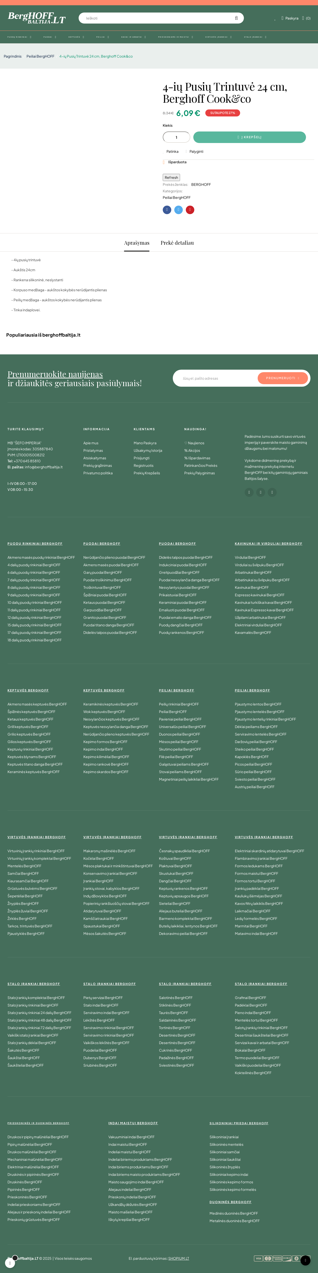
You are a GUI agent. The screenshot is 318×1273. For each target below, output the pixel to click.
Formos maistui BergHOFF (256, 873)
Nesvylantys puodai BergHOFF (184, 587)
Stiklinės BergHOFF (175, 1005)
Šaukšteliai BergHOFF (26, 1065)
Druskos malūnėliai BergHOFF (32, 1152)
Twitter (178, 210)
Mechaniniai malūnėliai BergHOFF (35, 1159)
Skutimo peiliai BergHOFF (180, 749)
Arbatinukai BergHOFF (253, 572)
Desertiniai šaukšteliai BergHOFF (261, 1035)
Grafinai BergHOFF (250, 997)
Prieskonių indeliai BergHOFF (132, 1197)
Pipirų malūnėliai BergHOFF (30, 1144)
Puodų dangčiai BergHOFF (181, 625)
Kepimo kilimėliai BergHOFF (106, 756)
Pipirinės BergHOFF (24, 1189)
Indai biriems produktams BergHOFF (138, 1167)
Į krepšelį (250, 137)
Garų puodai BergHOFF (102, 572)
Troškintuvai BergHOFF (102, 587)
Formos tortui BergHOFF (255, 881)
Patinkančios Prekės (200, 465)
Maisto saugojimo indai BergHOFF (136, 1182)
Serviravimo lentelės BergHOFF (260, 734)
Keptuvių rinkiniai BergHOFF (30, 749)
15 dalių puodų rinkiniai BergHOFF (35, 625)
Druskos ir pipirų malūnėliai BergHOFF (38, 1137)
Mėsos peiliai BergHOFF (178, 741)
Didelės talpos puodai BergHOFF (110, 632)
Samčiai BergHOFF (23, 873)
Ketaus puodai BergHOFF (104, 602)
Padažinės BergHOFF (176, 1057)
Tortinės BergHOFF (174, 1027)
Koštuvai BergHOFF (175, 858)
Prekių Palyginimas (199, 473)
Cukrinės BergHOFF (175, 1050)
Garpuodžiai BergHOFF (102, 610)
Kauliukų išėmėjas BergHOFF (258, 896)
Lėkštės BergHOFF (99, 1020)
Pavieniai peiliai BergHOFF (180, 719)
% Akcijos (192, 450)
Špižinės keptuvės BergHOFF (31, 711)
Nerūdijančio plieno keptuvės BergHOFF (116, 734)
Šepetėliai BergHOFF (25, 896)
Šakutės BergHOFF (23, 1050)
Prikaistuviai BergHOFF (178, 595)
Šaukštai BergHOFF (24, 1057)
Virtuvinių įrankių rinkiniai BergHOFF (36, 850)
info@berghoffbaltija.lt (44, 467)
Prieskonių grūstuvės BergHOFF (34, 1219)
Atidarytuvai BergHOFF (102, 911)
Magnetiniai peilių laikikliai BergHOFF (189, 779)
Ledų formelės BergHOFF (256, 918)
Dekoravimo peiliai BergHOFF (183, 933)
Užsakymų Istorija (148, 450)
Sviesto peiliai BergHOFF (255, 779)
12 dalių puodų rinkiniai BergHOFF (34, 617)
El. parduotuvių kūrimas (148, 1258)
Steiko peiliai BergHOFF (254, 749)
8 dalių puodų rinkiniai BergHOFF (34, 587)
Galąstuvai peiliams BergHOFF (184, 764)
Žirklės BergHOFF (22, 918)
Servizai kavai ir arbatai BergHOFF (262, 1042)
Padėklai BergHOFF (251, 1005)
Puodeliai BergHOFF (100, 1050)
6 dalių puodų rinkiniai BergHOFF (34, 572)
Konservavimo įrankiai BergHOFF (110, 873)
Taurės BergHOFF (173, 1012)
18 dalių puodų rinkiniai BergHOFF (35, 640)
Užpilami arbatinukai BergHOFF (260, 617)
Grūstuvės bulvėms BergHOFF (32, 888)
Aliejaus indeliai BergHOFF (129, 1189)
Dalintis (167, 210)
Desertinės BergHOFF (177, 1035)
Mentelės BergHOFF (24, 866)
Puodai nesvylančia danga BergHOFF (189, 580)
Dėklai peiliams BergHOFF (256, 726)
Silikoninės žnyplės (225, 1167)
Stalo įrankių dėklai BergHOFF (32, 1042)
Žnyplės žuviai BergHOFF (28, 911)
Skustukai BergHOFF (176, 873)
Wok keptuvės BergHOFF (104, 711)
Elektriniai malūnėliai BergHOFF (33, 1167)
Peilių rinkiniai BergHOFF (179, 704)
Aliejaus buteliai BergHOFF (180, 911)
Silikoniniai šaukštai (225, 1159)
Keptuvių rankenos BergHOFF (183, 888)
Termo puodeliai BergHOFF (257, 1057)
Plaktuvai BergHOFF (175, 866)
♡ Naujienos (194, 443)
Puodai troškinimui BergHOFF (107, 580)
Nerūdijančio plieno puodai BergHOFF (114, 557)
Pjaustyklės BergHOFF (26, 933)
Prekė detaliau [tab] (177, 242)
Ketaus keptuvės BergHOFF (30, 719)
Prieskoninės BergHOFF (27, 1197)
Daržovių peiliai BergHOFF (256, 741)
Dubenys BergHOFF (99, 1057)
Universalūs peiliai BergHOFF (182, 726)
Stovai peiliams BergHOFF (180, 771)
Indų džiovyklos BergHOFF (105, 896)
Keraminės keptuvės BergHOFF (34, 771)
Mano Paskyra (145, 443)
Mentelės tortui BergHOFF (256, 1020)
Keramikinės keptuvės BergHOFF (110, 704)
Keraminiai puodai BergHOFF (183, 602)
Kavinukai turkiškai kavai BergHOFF (263, 602)
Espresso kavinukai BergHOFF (259, 595)
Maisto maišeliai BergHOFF (130, 1212)
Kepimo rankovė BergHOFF (106, 764)
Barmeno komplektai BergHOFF (185, 918)
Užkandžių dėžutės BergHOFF (132, 1204)
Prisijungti (141, 458)
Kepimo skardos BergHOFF (105, 771)
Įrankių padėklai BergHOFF (257, 888)
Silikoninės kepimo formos (231, 1182)
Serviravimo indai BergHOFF (106, 1012)
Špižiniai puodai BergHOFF (105, 595)
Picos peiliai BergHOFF (253, 764)
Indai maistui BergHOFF (127, 1144)
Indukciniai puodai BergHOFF (183, 564)
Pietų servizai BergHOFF (103, 997)
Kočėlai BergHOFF (98, 858)
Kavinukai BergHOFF (252, 587)
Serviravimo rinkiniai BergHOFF (108, 1027)
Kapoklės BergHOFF (252, 756)
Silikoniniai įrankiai (224, 1137)
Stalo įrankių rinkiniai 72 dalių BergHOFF (39, 1027)
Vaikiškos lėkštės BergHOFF (106, 1042)
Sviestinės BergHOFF (176, 1065)
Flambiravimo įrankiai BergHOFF (261, 858)
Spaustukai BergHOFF (101, 926)
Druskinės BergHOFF (25, 1182)
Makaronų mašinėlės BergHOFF (109, 850)
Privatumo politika (98, 473)
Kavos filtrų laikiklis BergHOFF (259, 903)
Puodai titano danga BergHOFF (108, 625)
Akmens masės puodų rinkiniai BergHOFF (41, 557)
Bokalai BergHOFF (250, 1050)
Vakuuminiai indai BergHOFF (131, 1137)
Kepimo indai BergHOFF (103, 749)
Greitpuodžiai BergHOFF (179, 572)
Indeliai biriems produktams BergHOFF (140, 1159)
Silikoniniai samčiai (225, 1152)
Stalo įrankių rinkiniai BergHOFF (33, 1005)
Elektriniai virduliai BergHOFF (258, 625)
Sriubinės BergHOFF (100, 1065)
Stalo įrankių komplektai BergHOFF (36, 997)
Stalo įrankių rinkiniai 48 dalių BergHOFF (40, 1020)
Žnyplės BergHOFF (23, 903)
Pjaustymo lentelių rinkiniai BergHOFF (265, 719)
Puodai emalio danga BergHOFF (185, 617)
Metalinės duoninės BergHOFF (235, 1220)
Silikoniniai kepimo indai (229, 1174)
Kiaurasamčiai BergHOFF (28, 881)
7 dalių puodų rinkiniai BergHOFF (34, 580)
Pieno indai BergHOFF (253, 1012)
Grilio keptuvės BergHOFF (29, 734)
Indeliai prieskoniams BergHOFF (34, 1204)
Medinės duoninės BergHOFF (234, 1213)
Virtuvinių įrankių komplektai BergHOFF (39, 858)
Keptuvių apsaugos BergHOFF (184, 896)
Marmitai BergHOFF (251, 926)
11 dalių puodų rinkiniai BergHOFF (34, 610)
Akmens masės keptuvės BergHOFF (37, 704)
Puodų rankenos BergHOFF (181, 632)
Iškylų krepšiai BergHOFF (129, 1219)
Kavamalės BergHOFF (253, 632)
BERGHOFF (201, 184)
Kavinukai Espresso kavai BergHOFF (264, 610)
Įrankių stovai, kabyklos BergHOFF (111, 888)
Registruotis (143, 465)
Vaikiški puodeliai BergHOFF (258, 1065)
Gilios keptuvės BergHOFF (29, 741)
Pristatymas (93, 450)
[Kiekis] (176, 137)
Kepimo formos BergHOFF (105, 741)
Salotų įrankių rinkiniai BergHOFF (261, 1027)
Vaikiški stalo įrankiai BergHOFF (33, 1035)
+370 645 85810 (27, 461)
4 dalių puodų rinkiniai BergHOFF (34, 564)
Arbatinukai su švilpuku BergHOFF (262, 580)
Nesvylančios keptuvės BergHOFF (111, 719)
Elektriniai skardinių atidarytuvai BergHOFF (269, 850)
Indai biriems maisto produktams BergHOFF (144, 1174)
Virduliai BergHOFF (250, 557)
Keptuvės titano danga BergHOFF (35, 764)
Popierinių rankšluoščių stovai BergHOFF (116, 903)
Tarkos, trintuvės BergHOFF (30, 926)
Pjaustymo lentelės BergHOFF (259, 711)
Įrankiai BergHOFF (98, 881)
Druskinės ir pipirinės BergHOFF (33, 1174)
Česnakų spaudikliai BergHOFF (184, 850)
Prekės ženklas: (175, 184)
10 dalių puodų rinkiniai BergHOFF (35, 602)
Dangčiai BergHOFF (175, 881)
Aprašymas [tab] (136, 242)
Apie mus (90, 443)
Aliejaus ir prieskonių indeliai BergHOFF (39, 1212)
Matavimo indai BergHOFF (256, 933)
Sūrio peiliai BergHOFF (253, 771)
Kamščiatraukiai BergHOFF (105, 918)
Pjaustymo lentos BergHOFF (258, 704)
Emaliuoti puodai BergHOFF (182, 610)
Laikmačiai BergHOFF (252, 911)
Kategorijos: (173, 191)
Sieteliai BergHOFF (174, 903)
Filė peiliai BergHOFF (176, 756)
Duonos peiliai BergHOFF (179, 734)
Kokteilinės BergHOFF (253, 1072)
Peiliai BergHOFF (177, 197)
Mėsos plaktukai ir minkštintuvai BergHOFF (118, 866)
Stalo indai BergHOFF (100, 1005)
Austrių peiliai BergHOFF (254, 786)
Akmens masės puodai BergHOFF (111, 564)
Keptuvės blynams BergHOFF (32, 756)
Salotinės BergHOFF (176, 997)
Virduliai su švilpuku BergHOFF (259, 564)
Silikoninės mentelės (226, 1144)
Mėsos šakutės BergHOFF (104, 933)
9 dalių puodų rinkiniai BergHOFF (34, 595)
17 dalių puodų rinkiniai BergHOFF (34, 632)
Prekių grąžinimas (97, 465)
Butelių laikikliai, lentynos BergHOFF (188, 926)
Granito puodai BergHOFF (104, 617)
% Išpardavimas (197, 458)
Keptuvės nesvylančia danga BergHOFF (115, 726)
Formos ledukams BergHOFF (259, 866)
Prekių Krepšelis (147, 473)
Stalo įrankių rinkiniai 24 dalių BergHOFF (39, 1012)
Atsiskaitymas (94, 458)
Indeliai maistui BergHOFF (129, 1152)
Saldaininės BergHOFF (177, 1020)
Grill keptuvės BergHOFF (28, 726)
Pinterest (190, 210)
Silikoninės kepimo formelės (233, 1189)
